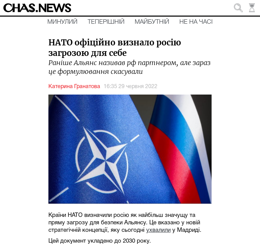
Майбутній (152, 22)
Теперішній (106, 22)
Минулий (62, 22)
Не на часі (196, 22)
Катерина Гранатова (74, 86)
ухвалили (158, 230)
